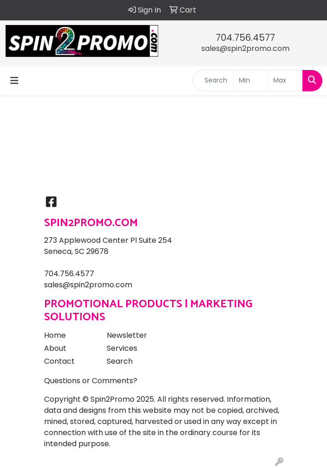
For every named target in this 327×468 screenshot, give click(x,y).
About (55, 348)
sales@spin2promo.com (245, 48)
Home (55, 335)
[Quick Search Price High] (285, 80)
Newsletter (127, 335)
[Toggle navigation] (14, 80)
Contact (59, 361)
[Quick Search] (213, 80)
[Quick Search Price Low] (251, 80)
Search (120, 361)
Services (122, 348)
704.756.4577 (245, 37)
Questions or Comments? (90, 380)
